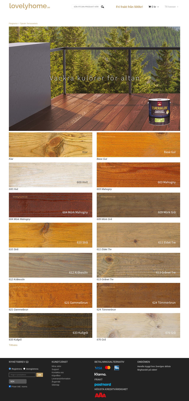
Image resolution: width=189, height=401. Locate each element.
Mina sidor (56, 366)
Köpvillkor (56, 375)
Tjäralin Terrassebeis (29, 23)
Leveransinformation (61, 378)
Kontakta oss (58, 372)
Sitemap (55, 385)
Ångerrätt (56, 382)
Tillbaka (13, 345)
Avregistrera (32, 369)
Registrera (17, 369)
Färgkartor (13, 23)
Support (55, 369)
